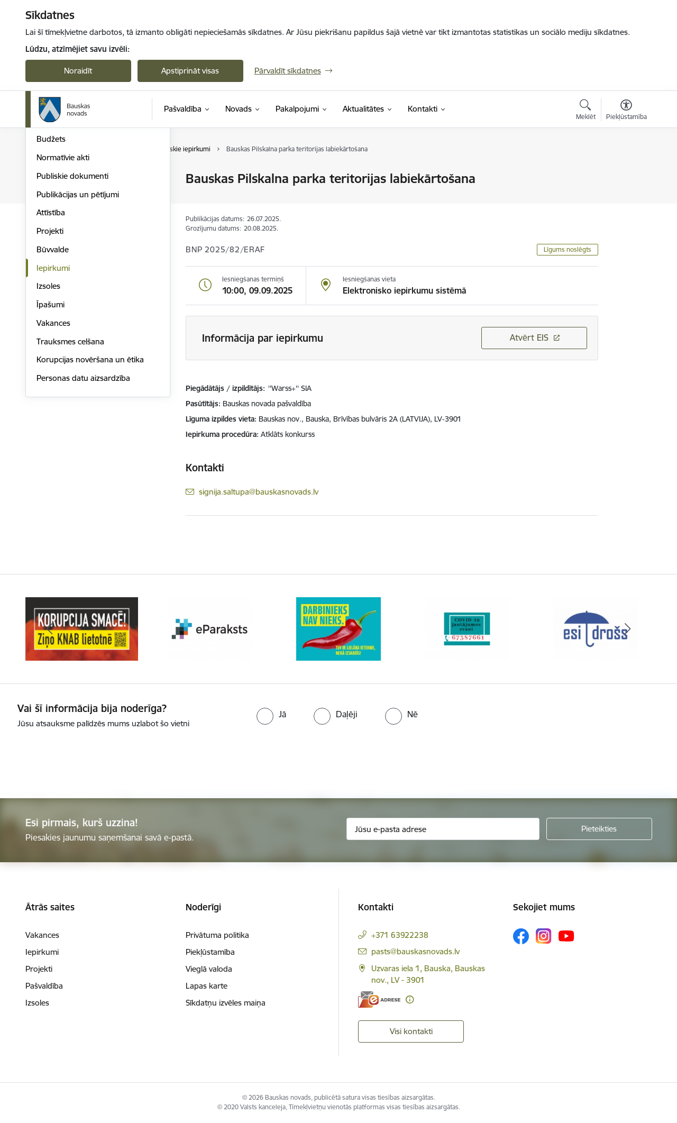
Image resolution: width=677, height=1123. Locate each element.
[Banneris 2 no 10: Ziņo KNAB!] (210, 628)
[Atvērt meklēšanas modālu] (586, 111)
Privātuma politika (217, 935)
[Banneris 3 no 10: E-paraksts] (338, 628)
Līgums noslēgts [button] (567, 249)
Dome (47, 180)
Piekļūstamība (210, 952)
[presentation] (88, 759)
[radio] (271, 714)
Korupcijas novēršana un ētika (90, 474)
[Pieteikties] (599, 829)
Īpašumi (50, 418)
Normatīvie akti (62, 271)
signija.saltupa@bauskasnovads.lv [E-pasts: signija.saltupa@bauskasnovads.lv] (258, 492)
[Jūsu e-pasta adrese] (442, 829)
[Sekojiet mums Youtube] (566, 935)
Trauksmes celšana (70, 455)
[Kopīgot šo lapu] (626, 201)
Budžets (51, 253)
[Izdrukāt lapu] (626, 174)
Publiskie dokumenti (72, 290)
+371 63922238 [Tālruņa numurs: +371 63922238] (399, 935)
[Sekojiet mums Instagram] (544, 936)
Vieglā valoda (209, 969)
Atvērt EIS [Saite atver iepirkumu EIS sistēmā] (529, 337)
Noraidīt (78, 71)
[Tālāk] (628, 629)
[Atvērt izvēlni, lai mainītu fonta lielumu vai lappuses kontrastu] (626, 111)
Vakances (53, 437)
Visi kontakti (411, 1031)
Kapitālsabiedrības (68, 235)
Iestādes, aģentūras (71, 216)
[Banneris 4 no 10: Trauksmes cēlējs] (467, 628)
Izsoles (48, 400)
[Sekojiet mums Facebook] (521, 936)
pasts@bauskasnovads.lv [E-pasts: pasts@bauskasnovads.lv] (415, 951)
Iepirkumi (53, 382)
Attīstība (50, 327)
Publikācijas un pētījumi (77, 308)
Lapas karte (206, 986)
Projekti (49, 345)
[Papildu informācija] (410, 999)
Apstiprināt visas (190, 71)
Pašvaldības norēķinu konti (84, 198)
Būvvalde (52, 363)
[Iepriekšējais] (49, 629)
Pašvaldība (44, 986)
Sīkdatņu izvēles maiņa (226, 1003)
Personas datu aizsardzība (83, 492)
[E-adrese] (379, 999)
